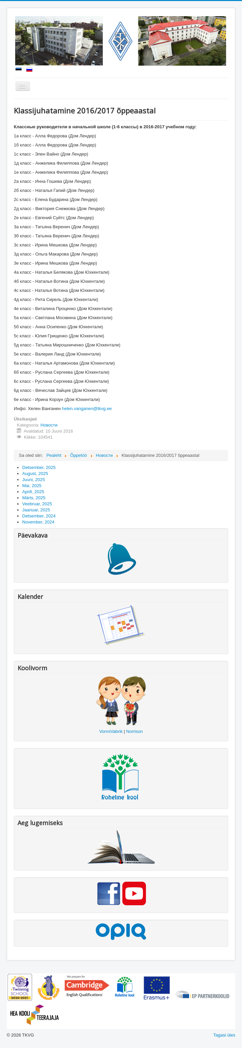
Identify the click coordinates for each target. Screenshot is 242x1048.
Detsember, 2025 (39, 467)
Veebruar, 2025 (37, 503)
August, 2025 (35, 473)
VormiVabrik (111, 731)
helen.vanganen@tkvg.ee (87, 408)
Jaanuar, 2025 (36, 509)
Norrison (134, 731)
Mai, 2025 (31, 485)
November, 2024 (38, 522)
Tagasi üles (224, 1035)
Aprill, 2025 (33, 491)
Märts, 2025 (34, 497)
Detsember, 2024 (39, 515)
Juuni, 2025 (33, 479)
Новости (48, 425)
